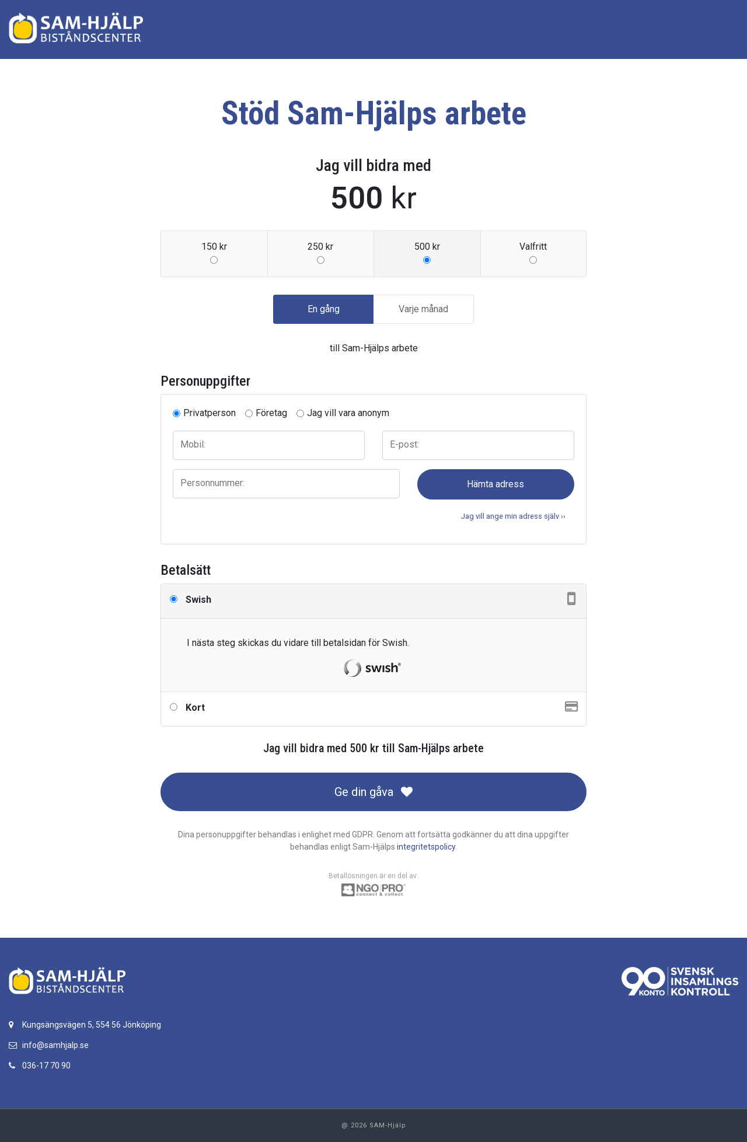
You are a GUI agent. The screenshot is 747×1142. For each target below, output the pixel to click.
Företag (271, 412)
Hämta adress (495, 484)
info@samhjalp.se (55, 1045)
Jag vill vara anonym (348, 412)
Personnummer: (212, 482)
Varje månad (423, 308)
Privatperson (209, 412)
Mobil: (192, 444)
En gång (324, 308)
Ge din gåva (373, 792)
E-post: (404, 444)
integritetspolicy (426, 846)
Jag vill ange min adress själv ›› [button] (513, 516)
